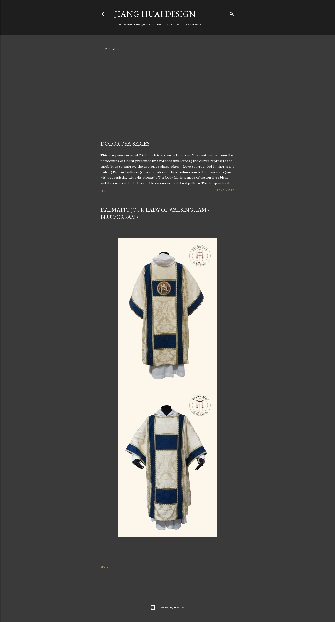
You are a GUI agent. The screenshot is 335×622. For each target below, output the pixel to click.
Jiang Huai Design (155, 13)
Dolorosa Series (125, 143)
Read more (225, 190)
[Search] (231, 12)
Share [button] (104, 191)
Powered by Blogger (167, 607)
